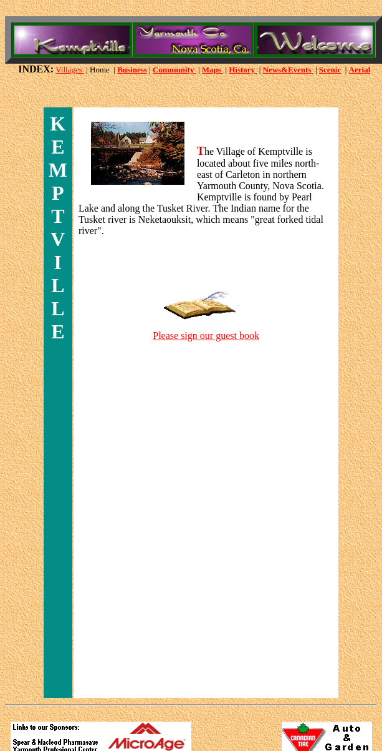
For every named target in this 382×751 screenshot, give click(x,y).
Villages (69, 69)
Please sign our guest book (206, 335)
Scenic (330, 69)
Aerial (360, 69)
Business (132, 69)
